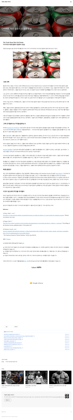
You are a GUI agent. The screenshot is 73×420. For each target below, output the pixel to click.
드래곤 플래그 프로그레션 (9, 341)
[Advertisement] (36, 283)
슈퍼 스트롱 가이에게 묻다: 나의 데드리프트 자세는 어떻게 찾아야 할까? (18, 336)
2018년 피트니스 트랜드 (9, 349)
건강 (5, 331)
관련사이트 (4, 411)
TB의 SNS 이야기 (6, 2)
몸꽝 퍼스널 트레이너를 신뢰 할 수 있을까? (12, 337)
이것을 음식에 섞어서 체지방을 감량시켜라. (13, 347)
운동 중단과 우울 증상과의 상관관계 (11, 334)
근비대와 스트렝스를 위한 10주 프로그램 (12, 342)
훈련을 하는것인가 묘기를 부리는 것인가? (12, 344)
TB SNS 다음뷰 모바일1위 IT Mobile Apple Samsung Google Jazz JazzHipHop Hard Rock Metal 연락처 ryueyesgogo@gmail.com (34, 397)
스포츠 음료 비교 (7, 346)
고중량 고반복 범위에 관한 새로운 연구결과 (13, 339)
